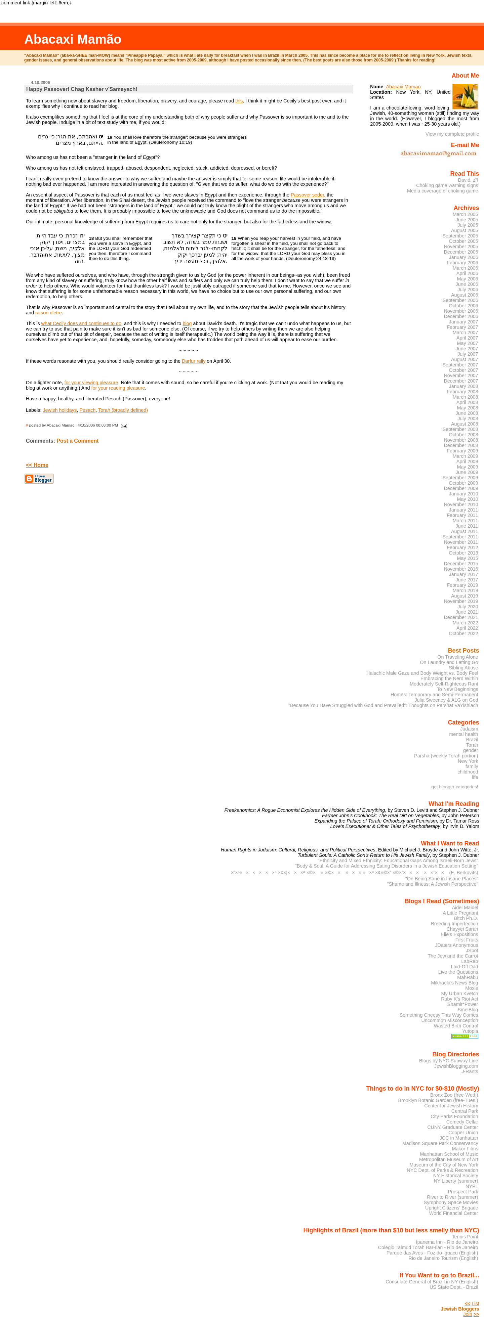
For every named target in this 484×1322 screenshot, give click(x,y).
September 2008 (460, 429)
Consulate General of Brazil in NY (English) (432, 1281)
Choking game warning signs (447, 185)
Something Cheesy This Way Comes (439, 1015)
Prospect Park (463, 1191)
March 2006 (465, 268)
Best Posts (463, 650)
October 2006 (463, 305)
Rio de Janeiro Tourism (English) (443, 1258)
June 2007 (467, 348)
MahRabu (467, 977)
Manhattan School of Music (449, 1154)
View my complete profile (452, 134)
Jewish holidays (60, 410)
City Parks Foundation (454, 1116)
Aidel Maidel (465, 907)
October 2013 (463, 553)
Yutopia (470, 1031)
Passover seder (307, 194)
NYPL (472, 1186)
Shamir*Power (462, 1004)
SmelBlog (467, 1009)
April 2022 (467, 628)
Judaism (469, 729)
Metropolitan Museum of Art (448, 1159)
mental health (463, 734)
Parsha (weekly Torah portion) (446, 755)
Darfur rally (193, 361)
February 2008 (462, 391)
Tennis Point (465, 1236)
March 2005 (465, 214)
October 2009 (463, 483)
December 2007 (461, 381)
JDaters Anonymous (456, 945)
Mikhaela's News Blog (454, 982)
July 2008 (467, 418)
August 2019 (464, 596)
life (475, 777)
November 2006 (461, 311)
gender (470, 750)
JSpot (472, 950)
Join (467, 1314)
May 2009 (467, 467)
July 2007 (467, 354)
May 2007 (467, 343)
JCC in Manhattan (459, 1138)
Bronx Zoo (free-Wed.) (454, 1095)
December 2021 (461, 617)
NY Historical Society (455, 1175)
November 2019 (461, 601)
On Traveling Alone (457, 657)
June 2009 (467, 472)
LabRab (469, 961)
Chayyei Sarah (462, 929)
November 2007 (461, 375)
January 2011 (463, 510)
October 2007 (463, 370)
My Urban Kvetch (459, 993)
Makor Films (465, 1148)
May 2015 (467, 558)
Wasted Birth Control (456, 1025)
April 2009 (467, 461)
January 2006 (463, 257)
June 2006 (467, 284)
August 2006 (464, 295)
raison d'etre (48, 312)
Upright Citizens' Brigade (451, 1207)
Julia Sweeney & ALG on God (446, 700)
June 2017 (467, 579)
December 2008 (461, 445)
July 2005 (467, 225)
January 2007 (463, 321)
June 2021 (467, 612)
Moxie (471, 988)
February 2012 (462, 547)
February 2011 (462, 515)
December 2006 (461, 316)
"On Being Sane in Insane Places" (441, 878)
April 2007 (467, 338)
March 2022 (465, 622)
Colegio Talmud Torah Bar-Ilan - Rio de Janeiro (428, 1247)
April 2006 (467, 273)
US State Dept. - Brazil (454, 1287)
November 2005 (461, 246)
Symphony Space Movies (451, 1202)
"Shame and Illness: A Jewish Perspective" (432, 884)
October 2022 (463, 633)
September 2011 (460, 536)
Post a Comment (77, 441)
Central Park (464, 1111)
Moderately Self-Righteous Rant (444, 684)
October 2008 (463, 434)
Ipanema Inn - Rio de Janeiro (447, 1242)
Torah (472, 745)
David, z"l (468, 180)
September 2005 (460, 235)
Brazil (472, 739)
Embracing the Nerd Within (449, 678)
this (239, 100)
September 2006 (460, 300)
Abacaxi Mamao (403, 86)
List (475, 1303)
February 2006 (462, 262)
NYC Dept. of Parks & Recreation (442, 1170)
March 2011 (465, 520)
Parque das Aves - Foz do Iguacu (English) (432, 1252)
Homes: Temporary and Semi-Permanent (434, 694)
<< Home (37, 465)
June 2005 (467, 219)
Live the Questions (458, 972)
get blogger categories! (455, 786)
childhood (467, 772)
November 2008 (461, 440)
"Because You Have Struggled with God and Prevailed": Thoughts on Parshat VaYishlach (383, 705)
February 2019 (462, 585)
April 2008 (467, 402)
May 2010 (467, 499)
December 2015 (461, 563)
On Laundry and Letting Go (449, 662)
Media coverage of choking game (442, 190)
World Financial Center (453, 1213)
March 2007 (465, 332)
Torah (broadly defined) (123, 410)
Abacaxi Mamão (72, 39)
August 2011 (464, 531)
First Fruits (466, 939)
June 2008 (467, 413)
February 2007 (462, 327)
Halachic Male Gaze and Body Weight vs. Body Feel (422, 673)
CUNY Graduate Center (452, 1127)
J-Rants (469, 1071)
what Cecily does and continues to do (81, 323)
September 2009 (460, 477)
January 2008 (463, 386)
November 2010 (461, 504)
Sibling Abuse (463, 667)
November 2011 (461, 542)
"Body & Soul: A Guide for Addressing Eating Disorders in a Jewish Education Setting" (386, 866)
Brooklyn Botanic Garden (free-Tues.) (438, 1100)
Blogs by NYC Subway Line (448, 1060)
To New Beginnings (457, 689)
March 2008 (465, 397)
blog (187, 323)
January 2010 (463, 493)
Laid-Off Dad (464, 966)
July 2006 (467, 289)
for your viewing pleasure (91, 382)
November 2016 (461, 569)
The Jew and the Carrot (453, 956)
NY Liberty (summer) (456, 1181)
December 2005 (461, 252)
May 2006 (467, 278)
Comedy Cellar (462, 1122)
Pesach (87, 410)
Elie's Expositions (459, 934)
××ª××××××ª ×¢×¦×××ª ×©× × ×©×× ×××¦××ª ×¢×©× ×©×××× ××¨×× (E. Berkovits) (354, 872)
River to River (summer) (452, 1197)
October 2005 (463, 241)
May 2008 (467, 407)
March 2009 (465, 456)
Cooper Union (463, 1132)
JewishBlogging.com (456, 1066)
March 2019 (465, 590)
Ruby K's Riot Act (459, 999)
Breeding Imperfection (454, 923)
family (472, 766)
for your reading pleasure (118, 388)
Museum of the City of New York (443, 1164)
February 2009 (462, 450)
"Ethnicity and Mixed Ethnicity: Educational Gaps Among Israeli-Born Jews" (398, 860)
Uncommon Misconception (449, 1020)
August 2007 (464, 359)
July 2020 (467, 606)
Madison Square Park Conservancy (440, 1143)
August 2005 (464, 230)
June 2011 (467, 526)
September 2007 (460, 364)
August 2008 (464, 424)
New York (468, 761)
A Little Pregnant (460, 913)
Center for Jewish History (451, 1105)
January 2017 (463, 574)
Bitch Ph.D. (466, 918)
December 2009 (461, 488)
